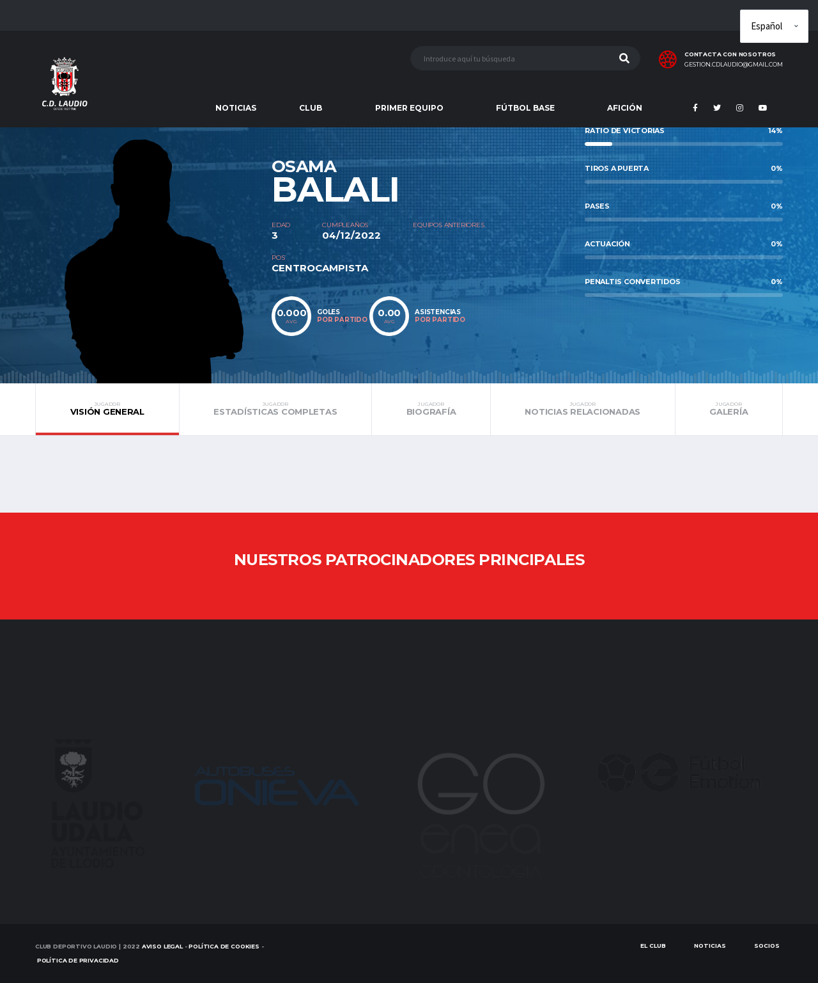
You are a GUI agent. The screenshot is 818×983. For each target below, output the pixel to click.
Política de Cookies (224, 946)
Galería (728, 409)
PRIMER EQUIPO (409, 108)
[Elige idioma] (774, 26)
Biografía (431, 409)
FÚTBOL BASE (525, 108)
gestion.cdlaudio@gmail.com (733, 64)
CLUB (310, 108)
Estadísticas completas (275, 409)
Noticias (710, 945)
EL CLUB (653, 945)
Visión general (107, 409)
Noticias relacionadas (583, 409)
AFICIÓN (624, 108)
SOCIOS (767, 945)
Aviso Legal (162, 946)
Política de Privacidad (78, 960)
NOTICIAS (235, 108)
